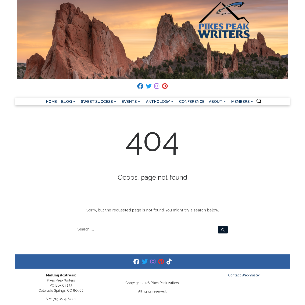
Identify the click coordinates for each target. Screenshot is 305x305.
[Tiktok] (169, 263)
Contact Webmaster (244, 275)
